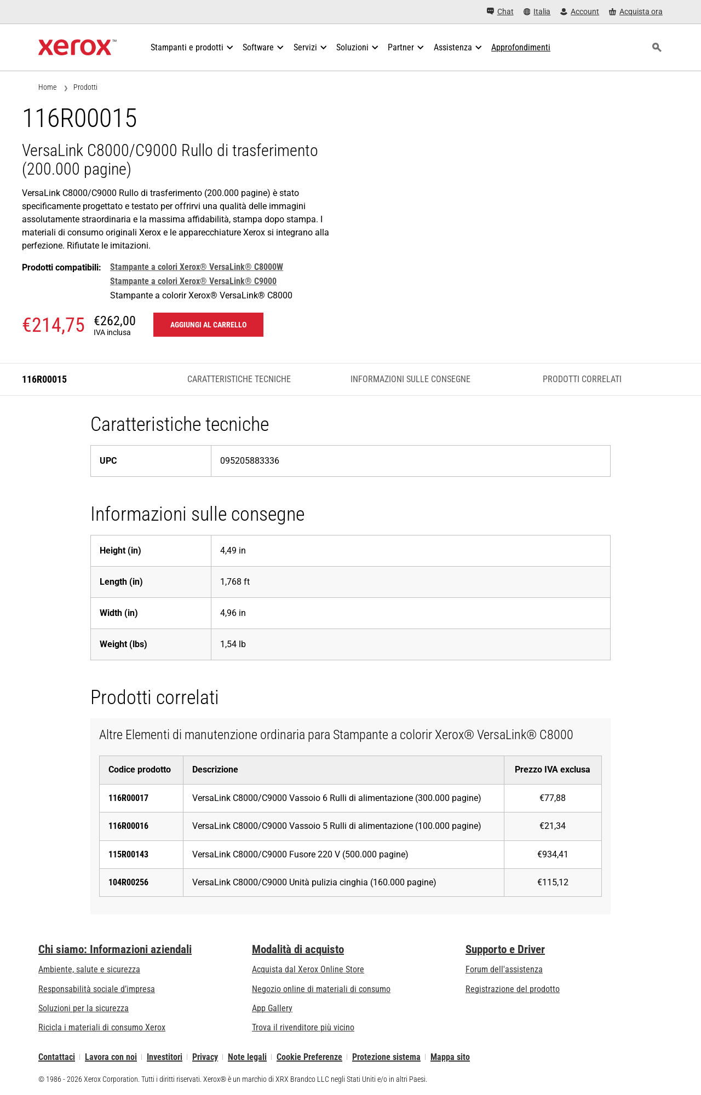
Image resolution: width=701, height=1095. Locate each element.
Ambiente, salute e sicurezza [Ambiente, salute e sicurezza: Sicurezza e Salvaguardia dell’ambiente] (89, 969)
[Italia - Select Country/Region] (537, 11)
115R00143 (128, 854)
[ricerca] (657, 48)
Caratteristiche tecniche (239, 379)
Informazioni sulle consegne (410, 379)
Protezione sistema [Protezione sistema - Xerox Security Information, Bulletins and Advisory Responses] (386, 1057)
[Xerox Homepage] (77, 48)
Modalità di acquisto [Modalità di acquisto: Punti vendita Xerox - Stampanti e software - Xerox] (298, 949)
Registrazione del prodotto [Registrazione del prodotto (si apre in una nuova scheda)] (513, 989)
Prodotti (85, 87)
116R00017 (128, 798)
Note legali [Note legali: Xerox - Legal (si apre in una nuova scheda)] (247, 1057)
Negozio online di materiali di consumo (321, 989)
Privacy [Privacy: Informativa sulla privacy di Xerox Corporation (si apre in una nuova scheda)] (205, 1057)
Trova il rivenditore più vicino (303, 1027)
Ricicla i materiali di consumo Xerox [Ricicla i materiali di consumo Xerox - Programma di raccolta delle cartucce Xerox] (101, 1027)
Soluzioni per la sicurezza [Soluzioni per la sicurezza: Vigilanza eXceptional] (83, 1008)
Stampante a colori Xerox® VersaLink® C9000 (193, 281)
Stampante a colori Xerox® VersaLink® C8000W (196, 267)
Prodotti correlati (582, 379)
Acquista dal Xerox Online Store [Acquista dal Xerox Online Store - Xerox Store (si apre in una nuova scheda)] (308, 969)
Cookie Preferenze (309, 1057)
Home (47, 87)
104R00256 (128, 882)
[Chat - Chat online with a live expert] (500, 12)
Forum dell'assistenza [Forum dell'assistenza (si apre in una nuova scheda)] (504, 969)
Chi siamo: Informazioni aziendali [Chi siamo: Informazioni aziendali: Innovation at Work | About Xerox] (115, 949)
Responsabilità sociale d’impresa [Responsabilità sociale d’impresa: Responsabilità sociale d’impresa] (96, 989)
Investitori (164, 1057)
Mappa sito (450, 1057)
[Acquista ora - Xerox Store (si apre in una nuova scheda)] (636, 11)
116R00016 (128, 826)
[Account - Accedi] (579, 11)
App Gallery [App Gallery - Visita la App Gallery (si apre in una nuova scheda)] (272, 1008)
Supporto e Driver (505, 949)
